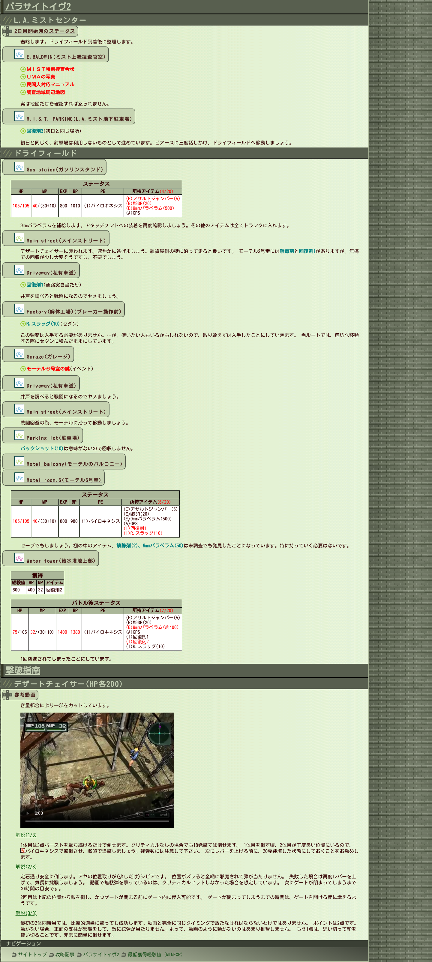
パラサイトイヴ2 (101, 954)
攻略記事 (64, 954)
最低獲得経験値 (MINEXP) (155, 954)
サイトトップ (32, 954)
